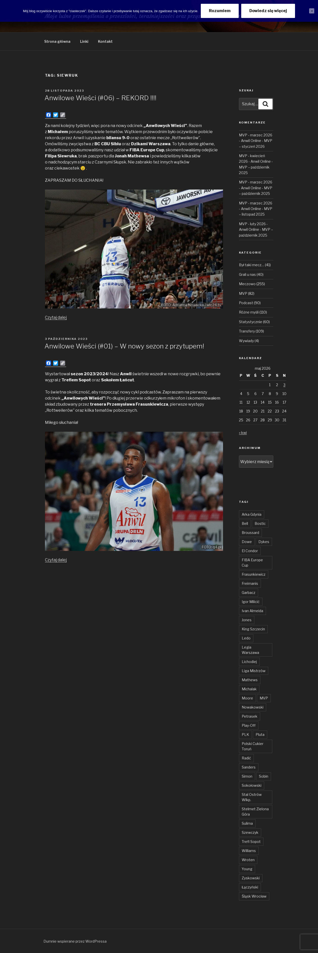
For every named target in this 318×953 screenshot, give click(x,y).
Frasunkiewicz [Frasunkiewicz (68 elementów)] (253, 574)
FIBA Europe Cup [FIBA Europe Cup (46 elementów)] (252, 562)
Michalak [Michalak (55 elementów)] (249, 689)
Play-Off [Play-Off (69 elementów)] (249, 725)
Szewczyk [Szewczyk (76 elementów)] (250, 832)
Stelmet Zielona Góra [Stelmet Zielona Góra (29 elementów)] (255, 811)
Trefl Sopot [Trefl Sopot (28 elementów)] (251, 841)
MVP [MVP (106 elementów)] (264, 698)
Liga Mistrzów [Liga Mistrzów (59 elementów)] (253, 671)
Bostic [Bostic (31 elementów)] (260, 523)
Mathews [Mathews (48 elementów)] (250, 680)
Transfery (247, 331)
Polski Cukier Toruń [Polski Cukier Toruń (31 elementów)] (252, 746)
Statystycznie (250, 322)
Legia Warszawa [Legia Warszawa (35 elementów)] (250, 650)
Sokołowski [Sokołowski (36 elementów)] (251, 785)
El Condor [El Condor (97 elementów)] (250, 551)
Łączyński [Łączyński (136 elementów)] (250, 887)
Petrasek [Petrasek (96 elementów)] (249, 716)
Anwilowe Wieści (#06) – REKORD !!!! (100, 98)
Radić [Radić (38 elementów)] (246, 758)
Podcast (246, 303)
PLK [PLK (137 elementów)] (245, 734)
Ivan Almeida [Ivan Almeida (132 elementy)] (252, 611)
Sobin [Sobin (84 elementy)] (263, 776)
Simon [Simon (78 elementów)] (247, 776)
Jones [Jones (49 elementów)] (247, 620)
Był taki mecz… (251, 265)
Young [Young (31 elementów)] (247, 869)
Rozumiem (220, 10)
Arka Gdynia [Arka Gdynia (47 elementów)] (251, 514)
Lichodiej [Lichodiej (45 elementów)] (249, 661)
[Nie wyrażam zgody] (311, 10)
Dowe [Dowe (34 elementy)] (247, 542)
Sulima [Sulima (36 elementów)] (247, 823)
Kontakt (105, 41)
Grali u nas (247, 274)
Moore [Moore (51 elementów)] (247, 698)
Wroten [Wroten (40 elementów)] (248, 860)
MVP (243, 293)
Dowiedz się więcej (268, 10)
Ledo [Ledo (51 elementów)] (246, 638)
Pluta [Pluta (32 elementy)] (260, 734)
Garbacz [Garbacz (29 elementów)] (248, 592)
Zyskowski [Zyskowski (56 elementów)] (251, 878)
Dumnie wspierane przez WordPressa (75, 941)
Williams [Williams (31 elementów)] (249, 850)
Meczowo (247, 284)
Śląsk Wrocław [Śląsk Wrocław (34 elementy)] (254, 896)
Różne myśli (249, 312)
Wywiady (246, 341)
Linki (84, 41)
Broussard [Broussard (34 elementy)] (250, 532)
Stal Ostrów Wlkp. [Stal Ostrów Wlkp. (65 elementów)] (252, 797)
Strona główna (57, 41)
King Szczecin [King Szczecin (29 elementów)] (253, 629)
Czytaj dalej (56, 317)
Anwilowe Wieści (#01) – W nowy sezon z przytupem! (124, 346)
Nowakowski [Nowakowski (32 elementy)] (252, 707)
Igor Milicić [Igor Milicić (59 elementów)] (251, 601)
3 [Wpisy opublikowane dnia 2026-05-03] (284, 385)
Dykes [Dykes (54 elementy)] (263, 542)
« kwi (243, 432)
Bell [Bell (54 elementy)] (245, 523)
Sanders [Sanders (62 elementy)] (249, 767)
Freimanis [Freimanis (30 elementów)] (250, 583)
